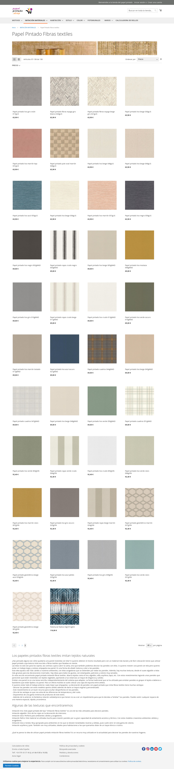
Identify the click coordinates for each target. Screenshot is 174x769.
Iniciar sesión (139, 2)
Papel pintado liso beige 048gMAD (64, 421)
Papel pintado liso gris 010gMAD (26, 317)
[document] (87, 764)
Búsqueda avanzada (67, 749)
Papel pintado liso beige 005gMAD (101, 265)
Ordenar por (130, 59)
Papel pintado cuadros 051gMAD (138, 421)
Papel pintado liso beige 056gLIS (63, 215)
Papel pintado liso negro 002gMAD (27, 265)
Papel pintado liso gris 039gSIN (100, 575)
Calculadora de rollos (20, 746)
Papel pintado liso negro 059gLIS (138, 215)
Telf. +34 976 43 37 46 (20, 752)
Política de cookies (134, 761)
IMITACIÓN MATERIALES (28, 27)
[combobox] (142, 10)
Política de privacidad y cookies (72, 746)
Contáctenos (64, 756)
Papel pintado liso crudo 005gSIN (101, 471)
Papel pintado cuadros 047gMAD (26, 421)
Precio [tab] (15, 65)
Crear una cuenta (155, 2)
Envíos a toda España (20, 749)
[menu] (87, 20)
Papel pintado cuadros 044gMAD (101, 369)
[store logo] (22, 11)
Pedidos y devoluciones (68, 752)
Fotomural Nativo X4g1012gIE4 (62, 627)
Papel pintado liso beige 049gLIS (138, 163)
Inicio (14, 27)
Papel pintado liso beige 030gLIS (138, 111)
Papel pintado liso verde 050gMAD (101, 421)
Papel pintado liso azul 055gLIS (25, 215)
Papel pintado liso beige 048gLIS (101, 163)
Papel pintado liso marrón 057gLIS (101, 215)
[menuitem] (16, 20)
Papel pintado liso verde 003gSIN (26, 471)
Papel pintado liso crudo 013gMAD (102, 317)
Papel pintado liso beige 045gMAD (139, 369)
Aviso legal (16, 756)
